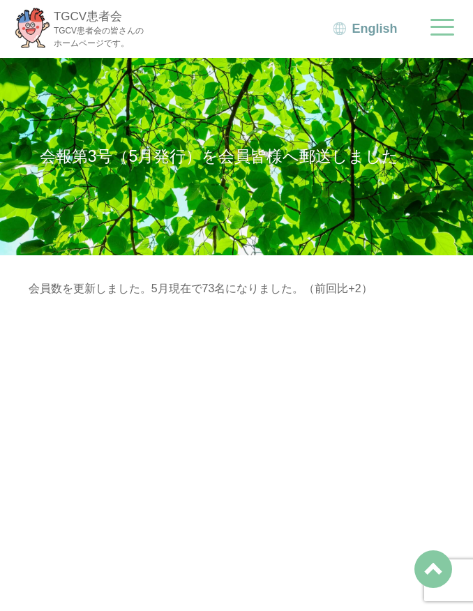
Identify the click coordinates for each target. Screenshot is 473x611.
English (375, 29)
